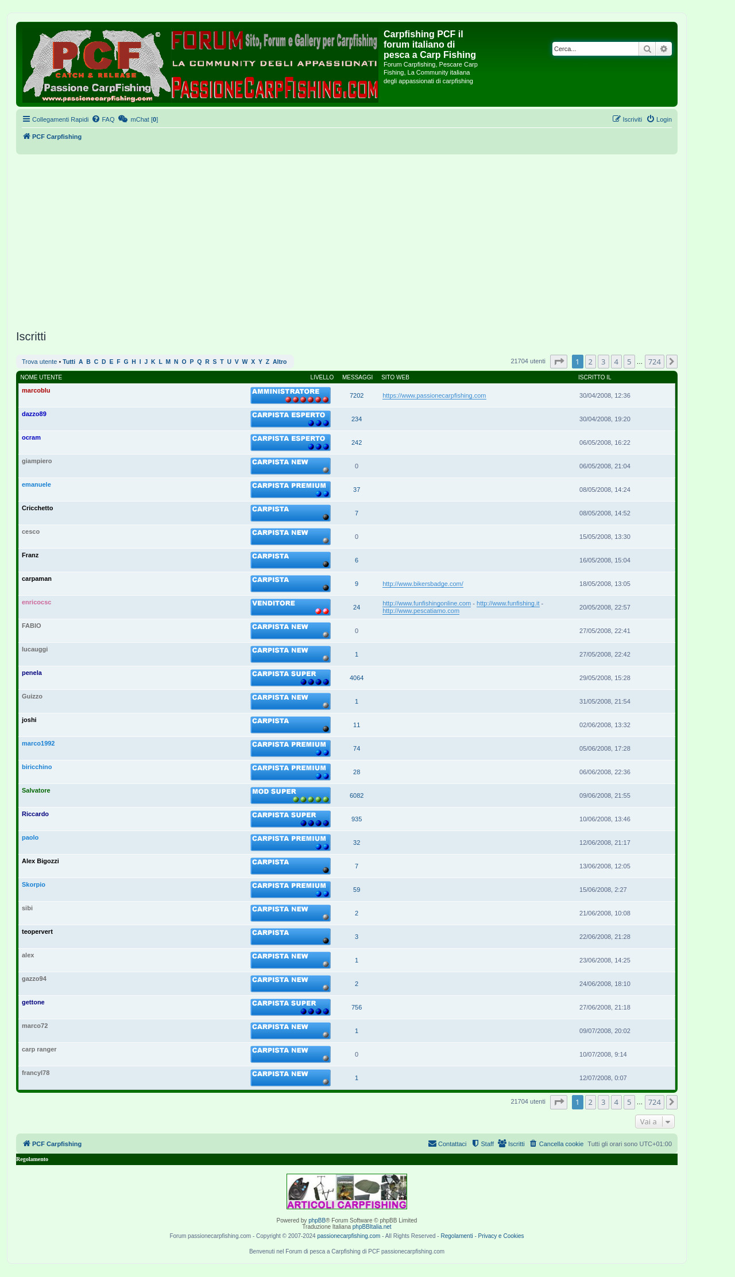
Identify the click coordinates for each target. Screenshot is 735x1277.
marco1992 (38, 743)
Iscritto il (595, 377)
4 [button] (616, 361)
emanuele (36, 484)
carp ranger (39, 1049)
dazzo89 (34, 413)
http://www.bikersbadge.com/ (422, 583)
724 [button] (654, 361)
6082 (356, 795)
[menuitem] (102, 119)
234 (356, 419)
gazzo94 (34, 978)
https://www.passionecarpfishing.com (434, 395)
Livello (322, 377)
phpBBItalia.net (372, 1227)
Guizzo (32, 696)
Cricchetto (37, 507)
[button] (558, 361)
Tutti (69, 362)
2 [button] (591, 361)
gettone (33, 1002)
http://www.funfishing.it (508, 603)
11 (356, 724)
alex (28, 955)
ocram (31, 437)
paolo (30, 837)
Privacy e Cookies (501, 1236)
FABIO (31, 625)
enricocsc (36, 602)
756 (356, 1007)
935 (356, 819)
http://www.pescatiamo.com (420, 610)
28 (356, 771)
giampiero (37, 460)
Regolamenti (456, 1236)
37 (356, 489)
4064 (356, 677)
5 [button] (629, 361)
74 (356, 748)
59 (356, 889)
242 (356, 442)
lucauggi (35, 649)
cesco (31, 531)
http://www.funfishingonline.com (426, 603)
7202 (356, 395)
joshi (29, 719)
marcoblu (36, 390)
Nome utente (42, 377)
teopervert (37, 931)
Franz (30, 555)
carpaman (37, 578)
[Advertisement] (347, 240)
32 (356, 842)
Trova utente (39, 361)
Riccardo (35, 813)
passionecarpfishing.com (348, 1236)
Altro (280, 362)
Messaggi (357, 377)
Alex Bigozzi (40, 860)
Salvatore (36, 790)
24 (356, 607)
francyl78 (35, 1072)
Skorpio (33, 884)
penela (32, 672)
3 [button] (603, 361)
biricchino (37, 766)
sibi (27, 908)
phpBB (317, 1220)
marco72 (35, 1025)
